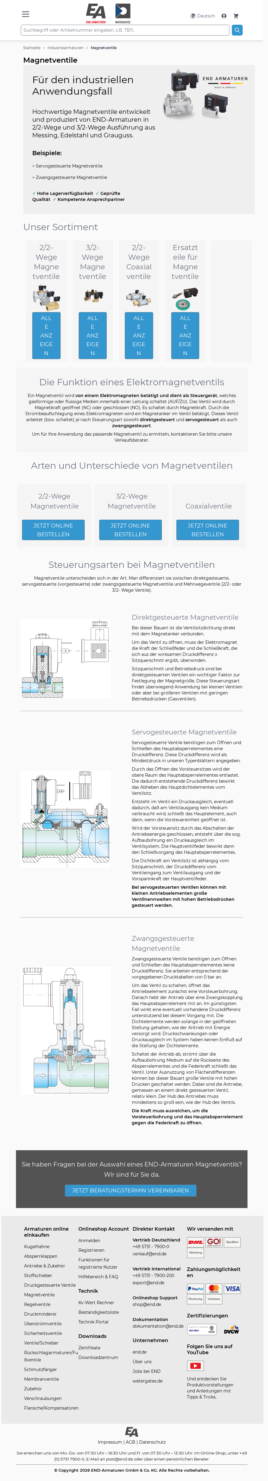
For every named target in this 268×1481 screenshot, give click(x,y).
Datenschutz (152, 1442)
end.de (140, 1352)
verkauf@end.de (149, 1254)
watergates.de (147, 1381)
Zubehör (33, 1389)
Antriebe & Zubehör (44, 1266)
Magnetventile (104, 47)
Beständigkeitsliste (98, 1312)
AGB (131, 1442)
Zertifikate (89, 1348)
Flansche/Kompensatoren (51, 1408)
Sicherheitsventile (43, 1333)
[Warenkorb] (236, 16)
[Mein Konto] (224, 16)
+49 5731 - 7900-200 (153, 1275)
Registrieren (91, 1250)
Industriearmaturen (66, 47)
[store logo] (108, 13)
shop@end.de (147, 1304)
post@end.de (119, 1459)
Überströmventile (42, 1323)
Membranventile (41, 1379)
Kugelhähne (36, 1246)
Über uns (142, 1361)
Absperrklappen (40, 1256)
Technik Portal (93, 1322)
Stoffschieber (38, 1275)
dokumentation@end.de (158, 1326)
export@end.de (148, 1282)
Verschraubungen (42, 1398)
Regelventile (37, 1304)
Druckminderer (40, 1314)
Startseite (31, 47)
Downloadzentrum (98, 1357)
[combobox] (125, 30)
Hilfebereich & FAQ (98, 1276)
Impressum (110, 1442)
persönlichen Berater (187, 1459)
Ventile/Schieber (41, 1343)
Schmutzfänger (40, 1369)
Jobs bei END (147, 1371)
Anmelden (89, 1240)
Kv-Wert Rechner (96, 1302)
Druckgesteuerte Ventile (50, 1285)
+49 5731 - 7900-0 (151, 1246)
